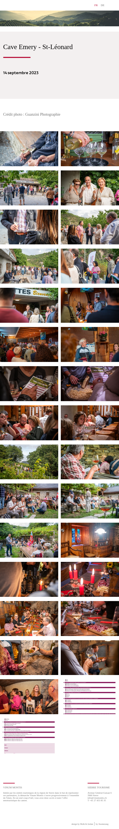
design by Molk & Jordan (82, 824)
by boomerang (102, 824)
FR (96, 5)
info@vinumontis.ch (97, 798)
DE (102, 5)
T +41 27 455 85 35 (97, 800)
